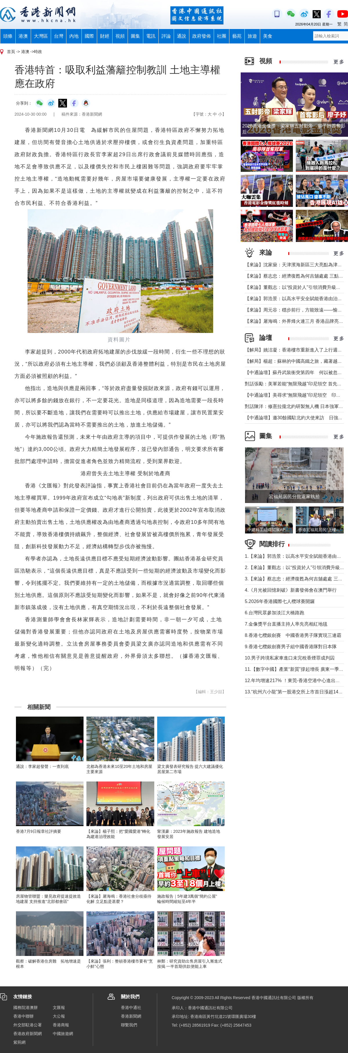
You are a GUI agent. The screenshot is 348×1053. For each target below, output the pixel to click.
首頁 (11, 51)
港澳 (23, 36)
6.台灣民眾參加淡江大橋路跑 (274, 612)
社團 (221, 36)
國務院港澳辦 (25, 1007)
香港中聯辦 (23, 1016)
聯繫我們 (129, 1025)
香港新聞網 (131, 1016)
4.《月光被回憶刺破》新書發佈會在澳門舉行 (291, 590)
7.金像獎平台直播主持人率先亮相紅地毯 (286, 624)
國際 (89, 36)
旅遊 (252, 36)
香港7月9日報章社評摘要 (38, 831)
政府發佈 (201, 36)
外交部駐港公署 (27, 1025)
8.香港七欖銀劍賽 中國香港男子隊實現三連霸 (293, 635)
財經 (104, 36)
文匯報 (59, 1007)
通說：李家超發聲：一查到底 (42, 766)
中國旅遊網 (63, 1033)
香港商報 (61, 1025)
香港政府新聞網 (27, 1033)
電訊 (150, 36)
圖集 (135, 36)
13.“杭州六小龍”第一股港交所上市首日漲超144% (295, 691)
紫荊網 (19, 1042)
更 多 (339, 61)
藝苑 (237, 36)
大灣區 (41, 36)
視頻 (120, 36)
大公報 (59, 1016)
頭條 (7, 36)
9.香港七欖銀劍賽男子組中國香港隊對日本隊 (291, 646)
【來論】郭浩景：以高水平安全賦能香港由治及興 (296, 298)
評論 (166, 36)
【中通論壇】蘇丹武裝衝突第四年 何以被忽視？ (296, 372)
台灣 (58, 36)
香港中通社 (131, 1007)
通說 (181, 36)
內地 (74, 36)
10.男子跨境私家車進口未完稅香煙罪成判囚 (290, 657)
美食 (267, 36)
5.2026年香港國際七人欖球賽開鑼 (280, 601)
